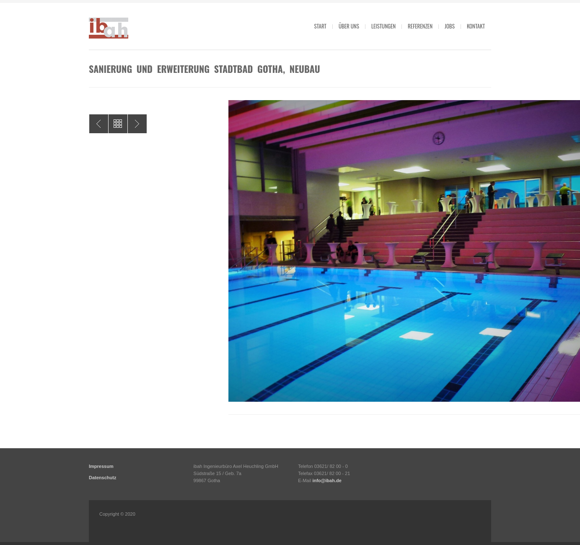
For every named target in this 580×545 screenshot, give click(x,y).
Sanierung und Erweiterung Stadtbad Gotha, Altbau (98, 123)
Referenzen (420, 26)
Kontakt (476, 26)
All (118, 123)
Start (320, 26)
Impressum (101, 466)
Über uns (349, 26)
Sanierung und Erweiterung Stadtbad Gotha (137, 123)
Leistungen (383, 26)
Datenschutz (102, 477)
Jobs (450, 26)
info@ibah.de (326, 480)
